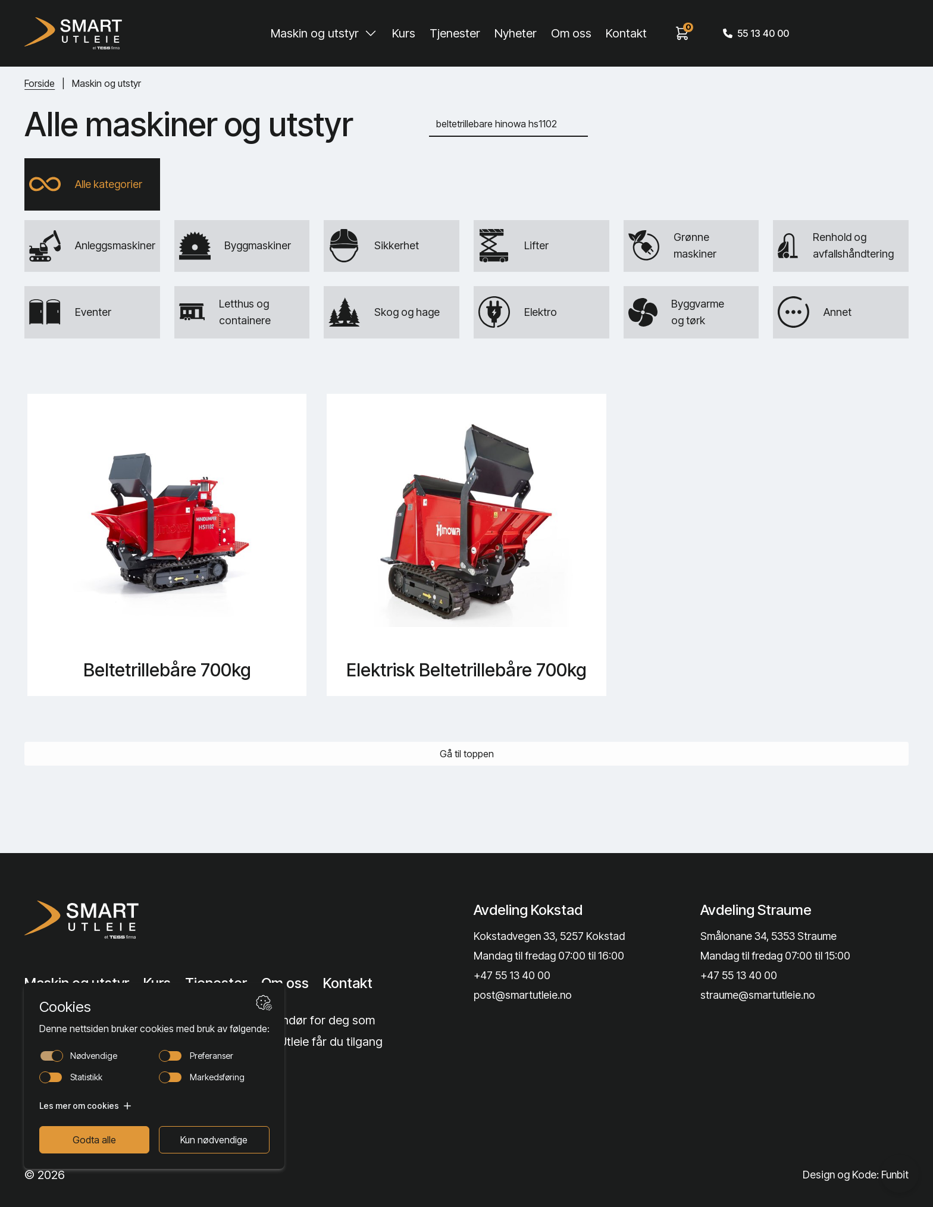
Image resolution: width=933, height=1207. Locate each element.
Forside (39, 83)
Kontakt (626, 33)
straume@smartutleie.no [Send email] (758, 995)
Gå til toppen (467, 755)
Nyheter (515, 33)
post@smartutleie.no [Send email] (523, 995)
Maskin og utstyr (315, 33)
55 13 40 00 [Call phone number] (756, 33)
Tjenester (455, 33)
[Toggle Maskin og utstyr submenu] (371, 33)
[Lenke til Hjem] (124, 920)
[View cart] (682, 33)
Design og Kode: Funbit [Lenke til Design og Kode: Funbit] (855, 1174)
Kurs (403, 33)
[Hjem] (73, 33)
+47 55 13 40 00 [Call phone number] (512, 975)
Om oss (571, 33)
